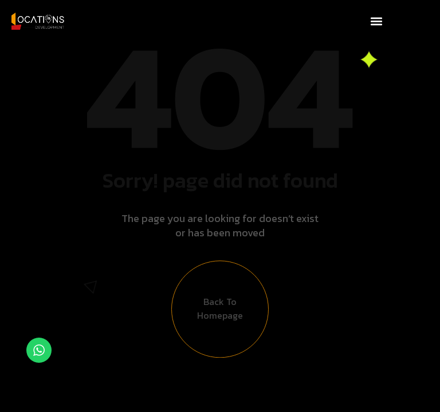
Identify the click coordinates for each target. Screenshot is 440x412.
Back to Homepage (220, 312)
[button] (376, 20)
